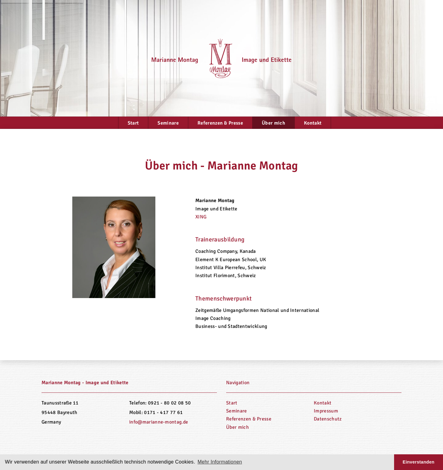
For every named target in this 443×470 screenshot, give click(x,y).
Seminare (168, 123)
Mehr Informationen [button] (220, 461)
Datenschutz (328, 419)
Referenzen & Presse (220, 123)
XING (200, 217)
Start (133, 123)
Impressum (326, 411)
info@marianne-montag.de (158, 422)
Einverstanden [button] (418, 462)
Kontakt (312, 123)
